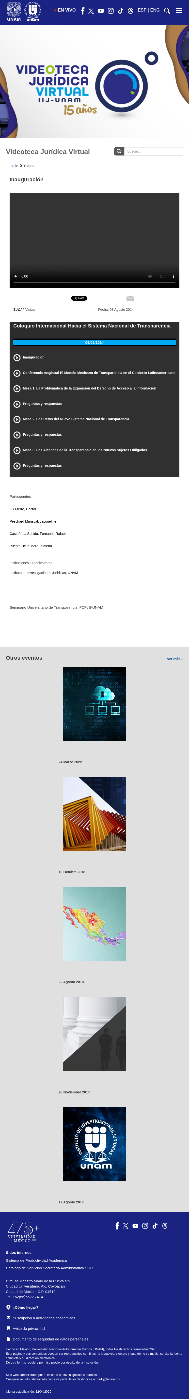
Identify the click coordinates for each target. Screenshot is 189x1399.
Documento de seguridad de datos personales (47, 1339)
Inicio (14, 166)
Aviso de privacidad (26, 1328)
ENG (155, 10)
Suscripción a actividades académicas (41, 1318)
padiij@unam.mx (108, 1379)
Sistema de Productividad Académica (36, 1260)
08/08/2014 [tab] (94, 342)
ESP (142, 10)
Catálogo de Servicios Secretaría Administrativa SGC (49, 1268)
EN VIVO (65, 10)
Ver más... (175, 659)
